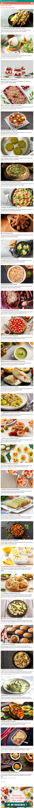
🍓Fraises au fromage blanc (9, 79)
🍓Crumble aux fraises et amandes (11, 105)
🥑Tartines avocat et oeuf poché (10, 54)
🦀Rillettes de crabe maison (9, 284)
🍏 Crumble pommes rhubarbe (10, 747)
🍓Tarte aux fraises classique (9, 336)
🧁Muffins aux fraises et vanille (10, 438)
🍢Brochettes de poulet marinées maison (13, 28)
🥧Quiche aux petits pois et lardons (11, 182)
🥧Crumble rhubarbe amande (10, 310)
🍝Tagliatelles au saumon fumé (10, 412)
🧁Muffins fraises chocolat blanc (10, 489)
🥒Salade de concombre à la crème (11, 695)
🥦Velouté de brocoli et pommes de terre (13, 361)
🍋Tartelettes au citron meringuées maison (13, 566)
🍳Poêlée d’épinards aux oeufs (10, 259)
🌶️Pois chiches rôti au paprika (9, 540)
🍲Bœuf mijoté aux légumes (9, 131)
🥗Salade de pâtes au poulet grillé (11, 207)
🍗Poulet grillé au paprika (8, 721)
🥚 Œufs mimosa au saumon (9, 464)
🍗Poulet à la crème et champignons (12, 670)
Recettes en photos (8, 5)
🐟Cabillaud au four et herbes (9, 387)
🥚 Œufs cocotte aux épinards (9, 772)
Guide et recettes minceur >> (9, 1)
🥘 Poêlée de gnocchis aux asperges (11, 619)
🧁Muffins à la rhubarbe (8, 644)
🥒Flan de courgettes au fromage (11, 515)
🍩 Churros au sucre (7, 233)
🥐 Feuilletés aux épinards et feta (10, 593)
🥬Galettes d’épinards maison (9, 156)
